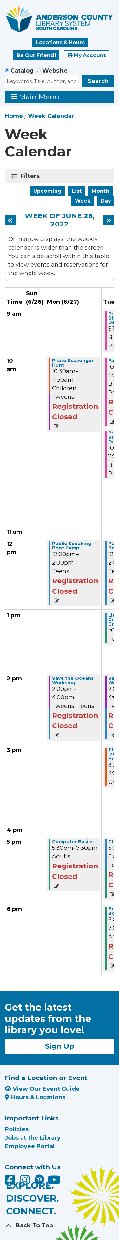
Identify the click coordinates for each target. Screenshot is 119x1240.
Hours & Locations (35, 1097)
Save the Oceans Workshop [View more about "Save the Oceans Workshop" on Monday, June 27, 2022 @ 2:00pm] (73, 680)
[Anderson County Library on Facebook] (11, 1181)
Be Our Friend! (36, 55)
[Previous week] (10, 220)
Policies (17, 1129)
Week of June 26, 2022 (60, 220)
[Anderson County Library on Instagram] (25, 1181)
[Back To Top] (59, 1225)
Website (55, 70)
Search (98, 81)
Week (82, 201)
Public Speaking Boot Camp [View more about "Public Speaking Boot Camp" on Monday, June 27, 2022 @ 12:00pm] (71, 545)
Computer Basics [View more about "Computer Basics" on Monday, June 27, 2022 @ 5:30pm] (73, 841)
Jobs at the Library (33, 1137)
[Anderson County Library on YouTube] (54, 1181)
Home (14, 116)
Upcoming (47, 191)
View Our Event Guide (42, 1088)
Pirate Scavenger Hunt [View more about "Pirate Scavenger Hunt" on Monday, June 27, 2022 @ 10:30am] (73, 362)
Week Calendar (51, 116)
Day (106, 201)
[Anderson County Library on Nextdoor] (39, 1179)
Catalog (22, 70)
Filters (31, 176)
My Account (87, 55)
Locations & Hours (60, 42)
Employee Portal (30, 1146)
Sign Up (59, 1046)
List (77, 191)
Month (100, 191)
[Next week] (108, 220)
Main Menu (35, 96)
